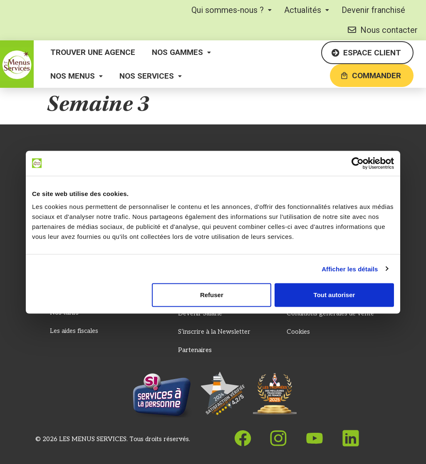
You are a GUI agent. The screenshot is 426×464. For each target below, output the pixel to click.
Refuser (211, 294)
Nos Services (150, 76)
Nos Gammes (181, 52)
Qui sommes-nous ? (231, 10)
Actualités (306, 10)
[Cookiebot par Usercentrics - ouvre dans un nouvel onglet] (357, 163)
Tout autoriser (334, 294)
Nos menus (76, 76)
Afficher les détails (350, 268)
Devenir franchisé (373, 10)
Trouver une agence (92, 52)
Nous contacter (383, 30)
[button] (231, 10)
